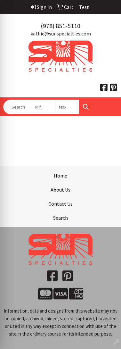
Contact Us (60, 204)
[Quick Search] (17, 107)
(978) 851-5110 (60, 26)
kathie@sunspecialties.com (60, 33)
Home (60, 175)
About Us (60, 189)
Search (60, 218)
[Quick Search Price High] (67, 107)
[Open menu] (108, 107)
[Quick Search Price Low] (44, 107)
